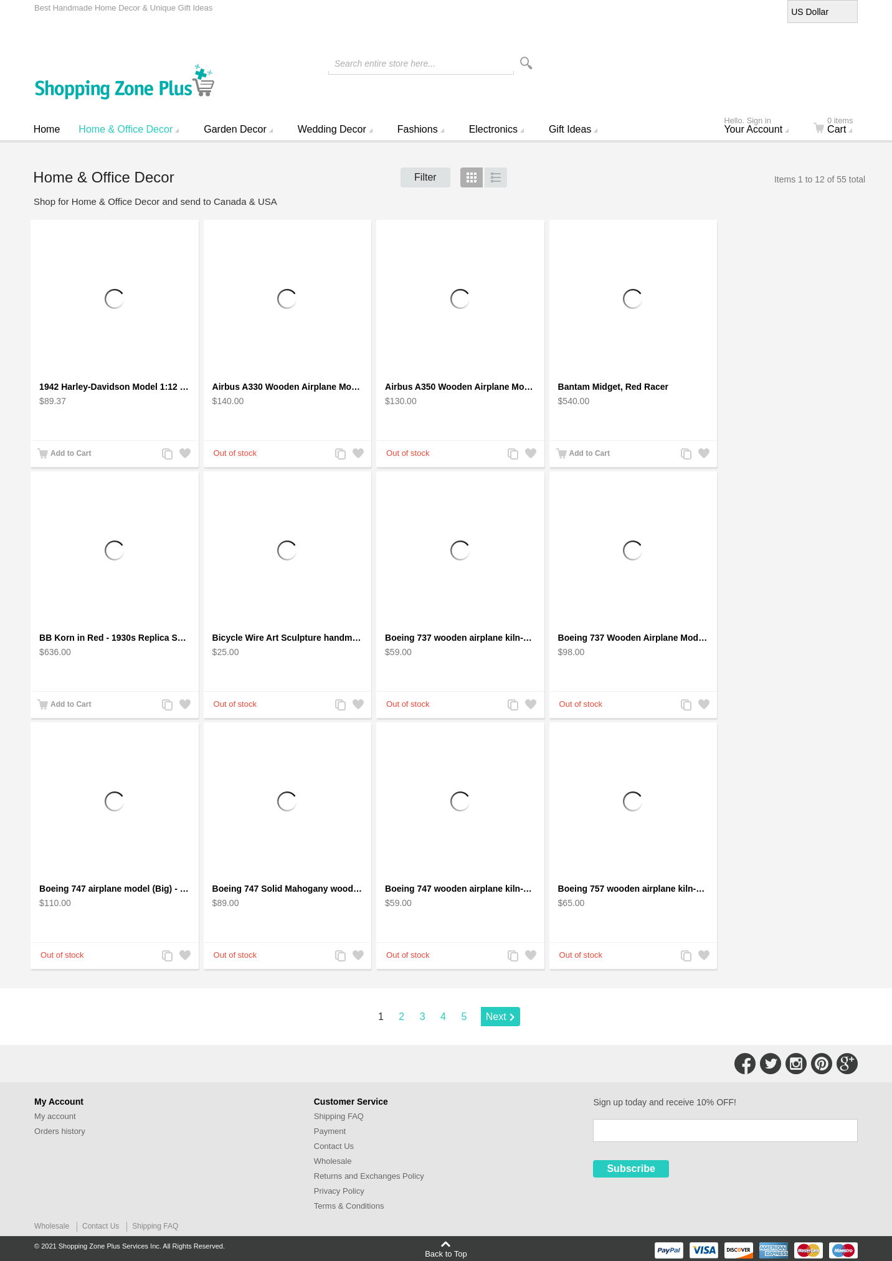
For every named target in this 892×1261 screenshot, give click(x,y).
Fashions (417, 129)
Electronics (493, 129)
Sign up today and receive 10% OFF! (664, 1102)
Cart (841, 126)
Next (496, 1016)
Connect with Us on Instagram (796, 1063)
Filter (425, 177)
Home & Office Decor (125, 129)
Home (47, 129)
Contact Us (334, 1146)
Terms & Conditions (349, 1206)
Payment (330, 1131)
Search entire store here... (384, 63)
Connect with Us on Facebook (745, 1063)
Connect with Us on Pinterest (821, 1063)
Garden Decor (235, 129)
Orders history (59, 1131)
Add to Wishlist (184, 455)
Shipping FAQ (339, 1116)
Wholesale (333, 1161)
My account (54, 1116)
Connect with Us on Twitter (770, 1063)
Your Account (761, 126)
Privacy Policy (339, 1191)
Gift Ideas (570, 129)
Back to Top (446, 1253)
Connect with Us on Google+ (847, 1063)
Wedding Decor (332, 129)
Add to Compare (167, 455)
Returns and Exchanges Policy (369, 1176)
